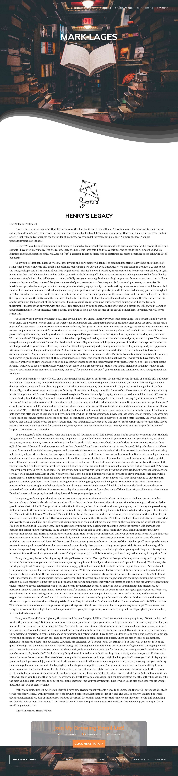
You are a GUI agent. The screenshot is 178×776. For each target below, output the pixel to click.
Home (79, 8)
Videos (106, 8)
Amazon (163, 8)
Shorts (92, 8)
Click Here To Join (89, 743)
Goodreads (145, 8)
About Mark (124, 8)
